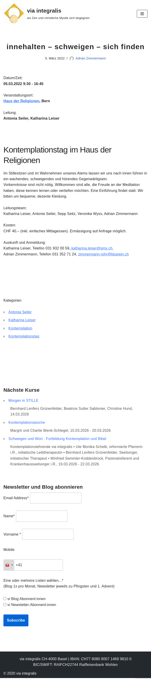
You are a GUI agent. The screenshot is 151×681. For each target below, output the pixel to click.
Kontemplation (20, 330)
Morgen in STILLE (23, 402)
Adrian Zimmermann (91, 58)
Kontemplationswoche (26, 424)
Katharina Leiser (22, 322)
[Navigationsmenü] (142, 14)
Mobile (8, 552)
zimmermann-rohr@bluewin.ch (104, 255)
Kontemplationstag (24, 338)
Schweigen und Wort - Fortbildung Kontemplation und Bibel (57, 441)
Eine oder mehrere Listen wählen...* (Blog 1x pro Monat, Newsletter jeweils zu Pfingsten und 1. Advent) (59, 586)
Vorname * (12, 537)
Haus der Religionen (21, 101)
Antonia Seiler (20, 314)
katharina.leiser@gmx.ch (93, 250)
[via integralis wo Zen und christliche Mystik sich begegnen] (46, 13)
